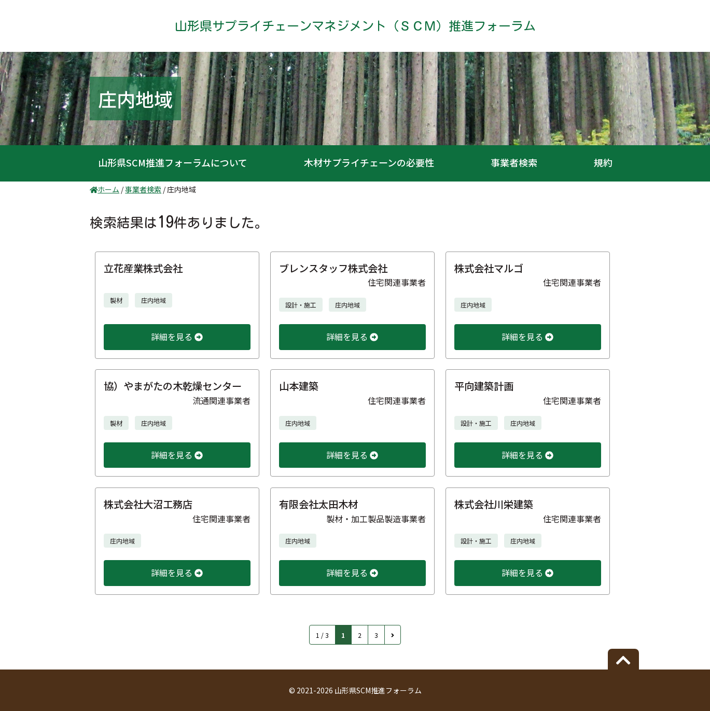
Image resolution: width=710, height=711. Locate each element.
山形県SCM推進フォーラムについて (172, 162)
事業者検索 (514, 162)
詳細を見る (177, 336)
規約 (603, 162)
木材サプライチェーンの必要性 (369, 162)
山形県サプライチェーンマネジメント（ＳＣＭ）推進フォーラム (355, 26)
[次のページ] (392, 634)
